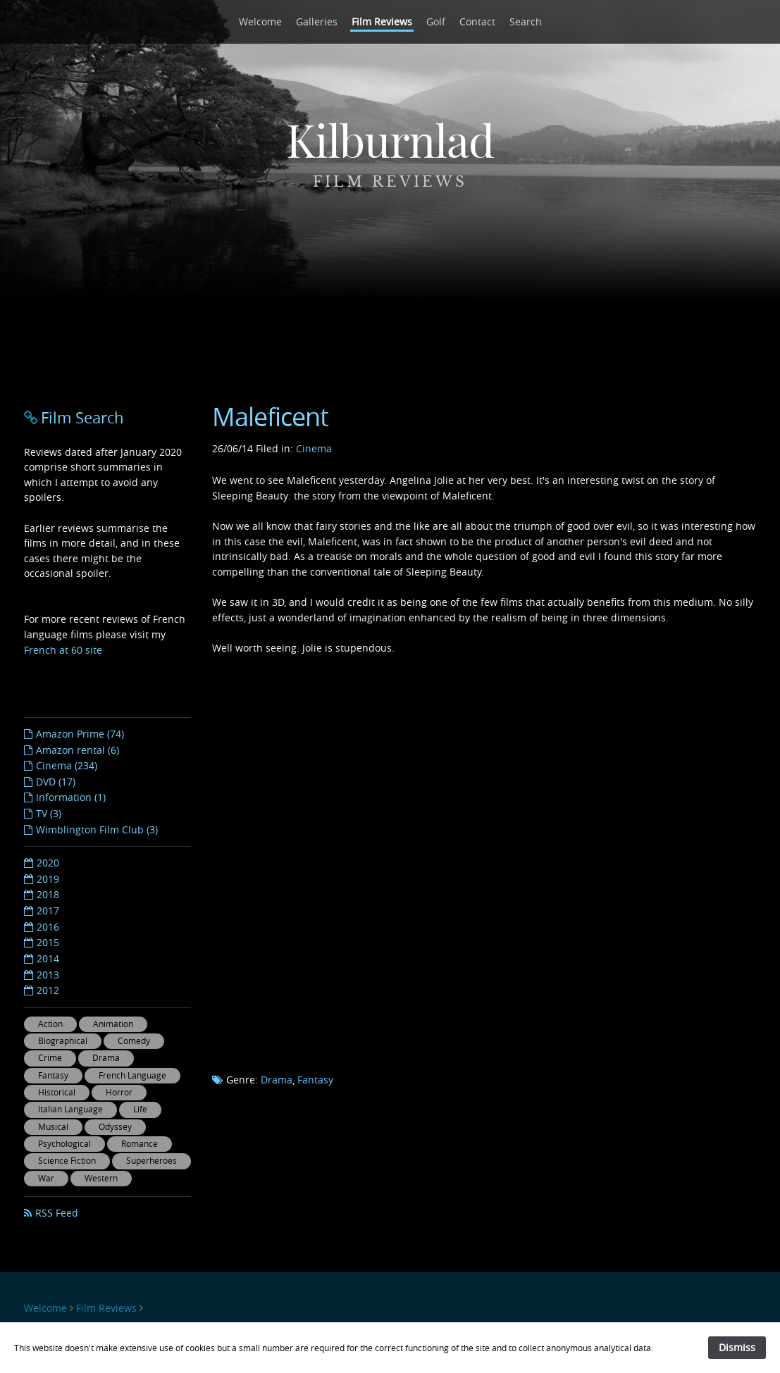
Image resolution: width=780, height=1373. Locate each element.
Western (101, 1178)
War (46, 1178)
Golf (435, 21)
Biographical (62, 1041)
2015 (48, 942)
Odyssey (115, 1127)
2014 (48, 958)
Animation (113, 1024)
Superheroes (151, 1161)
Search (525, 21)
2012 (48, 990)
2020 (48, 862)
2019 (48, 879)
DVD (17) (55, 781)
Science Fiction (67, 1161)
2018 (48, 894)
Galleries (317, 21)
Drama (276, 1079)
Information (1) (71, 797)
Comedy (134, 1041)
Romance (139, 1144)
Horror (119, 1092)
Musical (53, 1127)
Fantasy (315, 1079)
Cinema (314, 448)
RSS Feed (56, 1212)
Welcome (260, 21)
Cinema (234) (66, 765)
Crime (50, 1058)
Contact (477, 21)
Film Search (82, 417)
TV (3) (48, 813)
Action (50, 1024)
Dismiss (737, 1347)
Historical (56, 1092)
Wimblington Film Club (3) (97, 829)
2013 (48, 974)
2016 (48, 926)
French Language (132, 1075)
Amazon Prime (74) (80, 733)
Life (140, 1109)
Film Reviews (382, 21)
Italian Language (70, 1109)
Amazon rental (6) (77, 750)
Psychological (64, 1144)
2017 (48, 910)
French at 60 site (63, 650)
